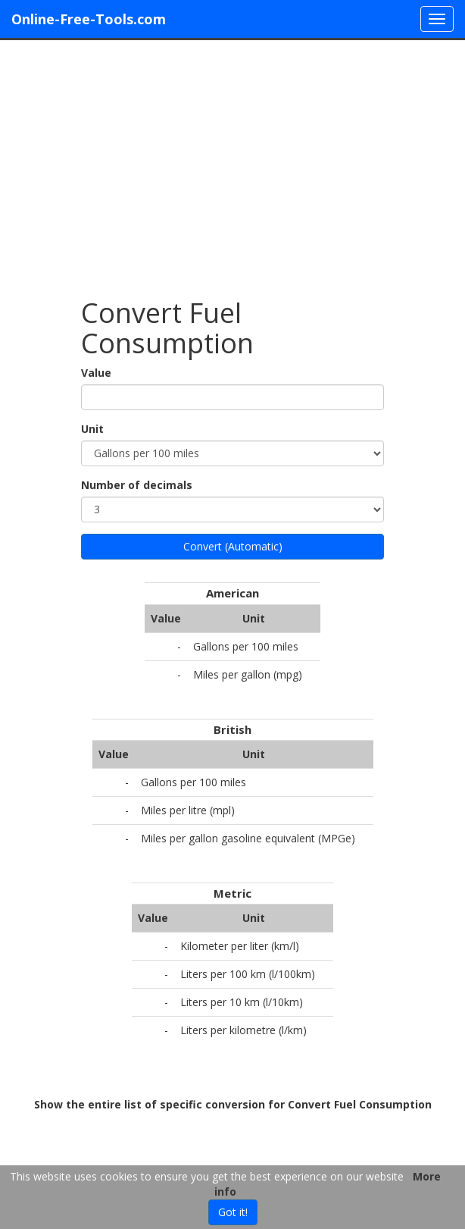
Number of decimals (136, 485)
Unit (92, 429)
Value (96, 372)
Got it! (233, 1212)
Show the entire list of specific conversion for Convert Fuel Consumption (233, 1104)
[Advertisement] (232, 161)
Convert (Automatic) (232, 546)
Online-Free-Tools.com (88, 19)
